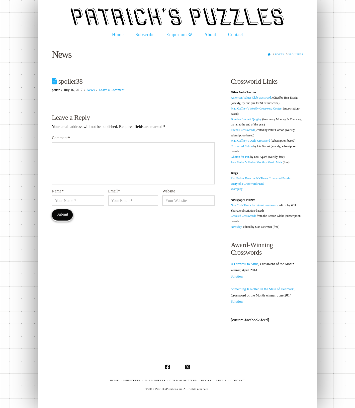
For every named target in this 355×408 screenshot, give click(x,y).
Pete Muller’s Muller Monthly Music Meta (256, 162)
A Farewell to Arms (244, 264)
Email (114, 191)
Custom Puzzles (183, 380)
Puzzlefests (155, 380)
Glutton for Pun (240, 157)
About (221, 380)
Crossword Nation (242, 146)
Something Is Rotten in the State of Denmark (262, 289)
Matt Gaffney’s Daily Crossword (250, 140)
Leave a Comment (111, 90)
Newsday (236, 227)
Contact (238, 380)
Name (58, 191)
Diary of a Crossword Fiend (247, 183)
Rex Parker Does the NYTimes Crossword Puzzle (260, 178)
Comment (61, 138)
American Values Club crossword (251, 97)
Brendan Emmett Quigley (246, 119)
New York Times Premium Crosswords (254, 205)
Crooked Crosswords (243, 216)
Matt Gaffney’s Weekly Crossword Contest (256, 108)
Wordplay (237, 189)
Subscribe (131, 380)
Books (206, 380)
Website (168, 191)
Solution (237, 276)
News (91, 90)
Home (114, 380)
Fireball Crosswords (243, 130)
